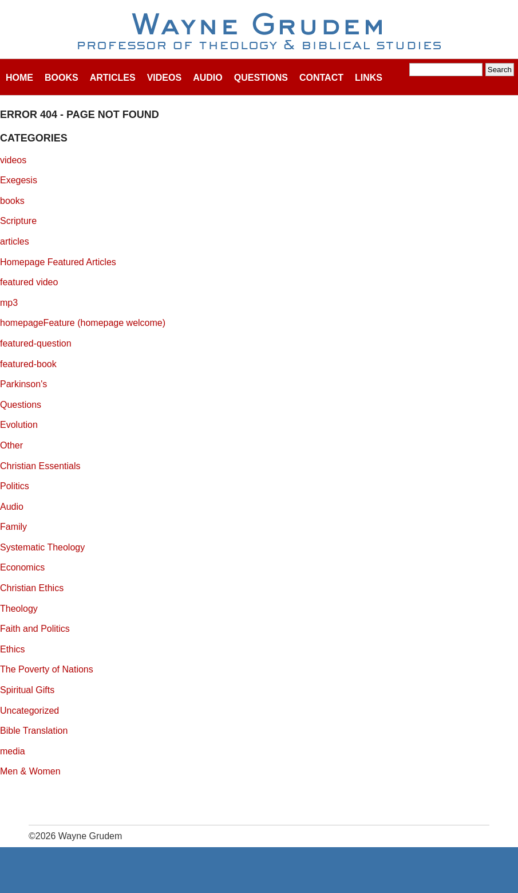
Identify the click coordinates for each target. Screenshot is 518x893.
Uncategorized (29, 710)
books (12, 201)
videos (13, 160)
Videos (164, 77)
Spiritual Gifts (27, 690)
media (12, 751)
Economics (22, 567)
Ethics (12, 649)
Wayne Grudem (259, 32)
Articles (113, 77)
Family (13, 527)
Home (19, 77)
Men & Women (30, 771)
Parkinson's (23, 384)
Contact (321, 77)
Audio (208, 77)
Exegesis (18, 180)
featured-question (36, 343)
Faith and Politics (35, 629)
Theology (19, 608)
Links (368, 77)
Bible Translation (34, 730)
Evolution (19, 425)
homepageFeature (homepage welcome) (82, 323)
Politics (14, 486)
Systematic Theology (42, 547)
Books (61, 77)
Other (11, 445)
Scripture (18, 221)
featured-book (28, 364)
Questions (261, 77)
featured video (29, 282)
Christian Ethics (32, 588)
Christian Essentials (40, 466)
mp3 (9, 303)
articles (14, 241)
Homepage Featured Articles (58, 262)
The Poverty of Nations (46, 669)
